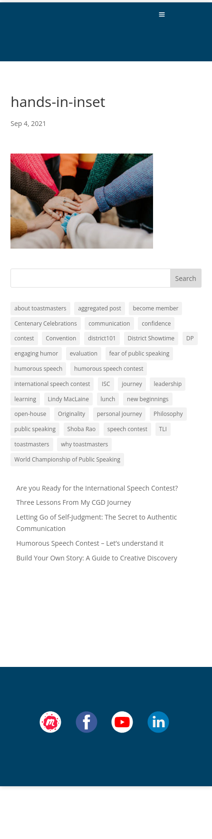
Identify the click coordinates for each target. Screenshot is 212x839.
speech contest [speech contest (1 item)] (127, 429)
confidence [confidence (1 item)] (156, 323)
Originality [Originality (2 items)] (71, 414)
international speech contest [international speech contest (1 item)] (52, 384)
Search (185, 278)
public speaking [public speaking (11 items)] (35, 429)
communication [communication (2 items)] (109, 323)
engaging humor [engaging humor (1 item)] (36, 353)
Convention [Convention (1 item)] (61, 338)
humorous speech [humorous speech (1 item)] (38, 369)
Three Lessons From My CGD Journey (73, 502)
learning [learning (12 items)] (25, 399)
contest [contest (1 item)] (24, 338)
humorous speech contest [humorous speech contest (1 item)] (108, 369)
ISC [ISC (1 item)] (106, 384)
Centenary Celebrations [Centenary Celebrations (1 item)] (45, 323)
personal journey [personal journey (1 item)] (119, 414)
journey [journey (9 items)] (132, 384)
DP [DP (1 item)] (190, 338)
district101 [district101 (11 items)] (102, 338)
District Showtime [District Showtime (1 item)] (151, 338)
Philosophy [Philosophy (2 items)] (168, 414)
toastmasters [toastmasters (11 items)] (31, 444)
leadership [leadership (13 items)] (168, 384)
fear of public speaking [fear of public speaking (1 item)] (139, 353)
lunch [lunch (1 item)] (108, 399)
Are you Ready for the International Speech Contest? (97, 487)
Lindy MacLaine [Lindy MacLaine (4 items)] (68, 399)
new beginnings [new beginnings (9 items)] (147, 399)
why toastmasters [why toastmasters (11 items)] (84, 444)
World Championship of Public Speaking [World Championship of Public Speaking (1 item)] (67, 459)
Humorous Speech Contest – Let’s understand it (90, 543)
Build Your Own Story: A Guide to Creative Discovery (96, 557)
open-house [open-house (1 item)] (30, 414)
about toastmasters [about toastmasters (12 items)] (40, 308)
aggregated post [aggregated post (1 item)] (99, 308)
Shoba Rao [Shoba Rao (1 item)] (81, 429)
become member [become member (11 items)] (155, 308)
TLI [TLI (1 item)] (163, 429)
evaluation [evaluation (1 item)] (83, 353)
